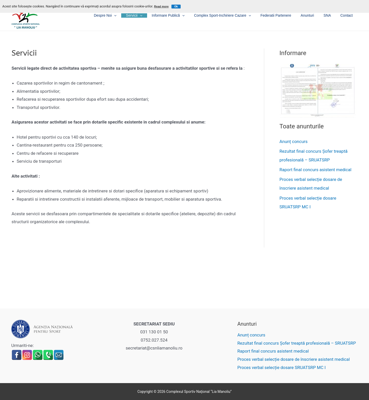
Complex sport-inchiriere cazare (232, 15)
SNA (330, 15)
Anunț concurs (294, 141)
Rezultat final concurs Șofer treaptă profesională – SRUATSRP (296, 343)
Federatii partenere (284, 15)
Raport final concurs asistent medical (316, 169)
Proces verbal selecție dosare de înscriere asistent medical (293, 359)
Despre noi (122, 15)
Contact (348, 15)
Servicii (149, 15)
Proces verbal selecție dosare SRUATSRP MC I (281, 367)
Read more (161, 6)
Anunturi (313, 15)
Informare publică (181, 15)
